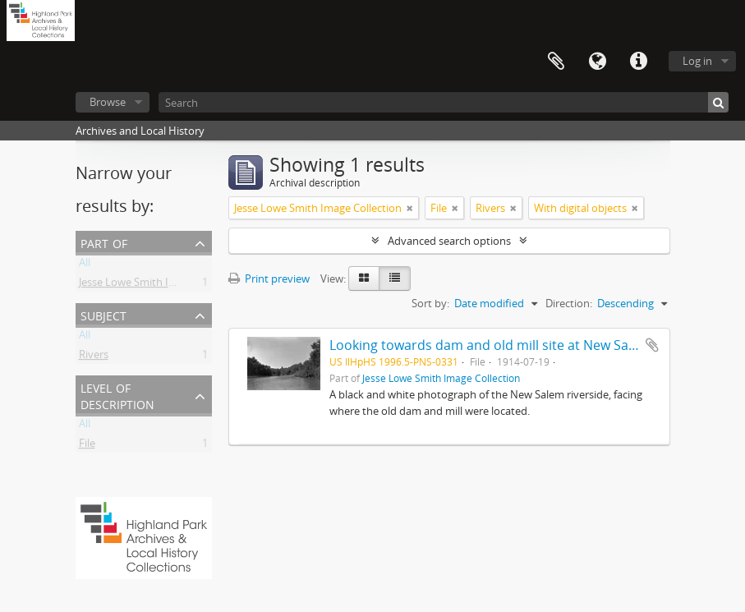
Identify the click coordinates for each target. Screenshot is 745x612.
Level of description (117, 394)
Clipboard (556, 61)
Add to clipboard (652, 345)
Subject (103, 314)
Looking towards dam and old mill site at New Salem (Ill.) (502, 345)
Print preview (269, 278)
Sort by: (430, 303)
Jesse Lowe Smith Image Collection (162, 285)
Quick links (638, 61)
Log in (697, 60)
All (84, 265)
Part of (103, 242)
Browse (108, 101)
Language (597, 61)
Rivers (93, 357)
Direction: (568, 303)
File (87, 446)
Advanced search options (449, 240)
